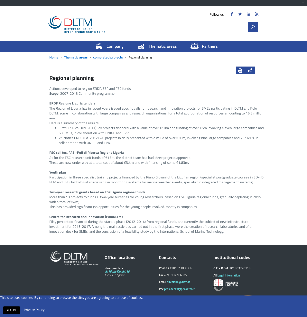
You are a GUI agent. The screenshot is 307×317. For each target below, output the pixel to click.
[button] (260, 70)
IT (303, 3)
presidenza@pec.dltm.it (179, 289)
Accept (11, 310)
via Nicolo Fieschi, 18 (117, 271)
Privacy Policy (34, 309)
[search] (253, 27)
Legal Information (228, 275)
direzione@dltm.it (178, 282)
